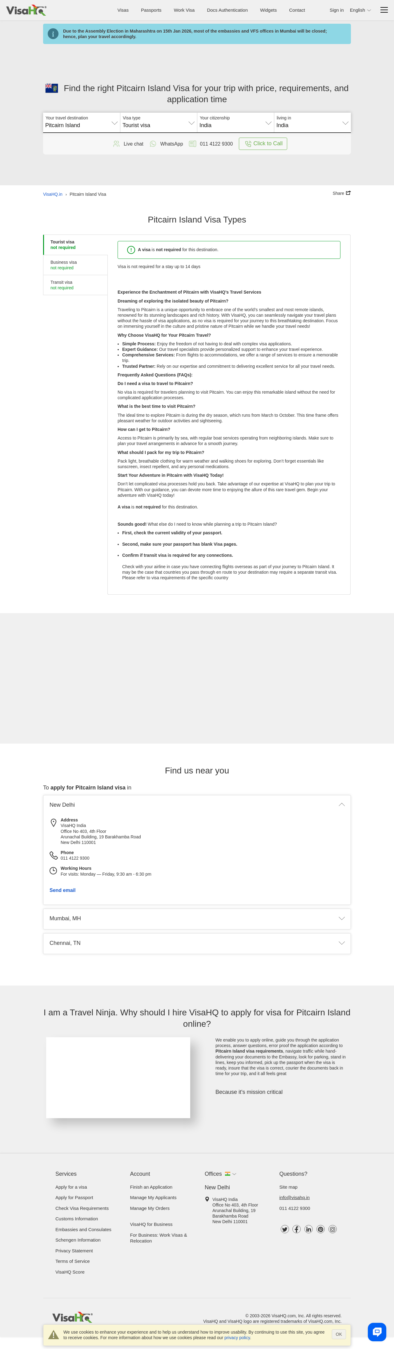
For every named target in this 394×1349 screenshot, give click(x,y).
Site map (288, 1187)
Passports (151, 10)
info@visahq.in (294, 1197)
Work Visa (184, 10)
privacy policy (237, 1337)
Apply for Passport (74, 1197)
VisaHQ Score (70, 1272)
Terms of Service (72, 1261)
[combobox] (81, 123)
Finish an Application (151, 1187)
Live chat (127, 144)
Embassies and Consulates (83, 1229)
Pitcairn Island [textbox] (62, 125)
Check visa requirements (82, 1208)
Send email (62, 890)
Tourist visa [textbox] (136, 125)
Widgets (268, 10)
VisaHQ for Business (151, 1224)
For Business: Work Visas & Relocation (158, 1238)
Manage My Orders (150, 1208)
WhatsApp (165, 144)
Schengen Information (78, 1240)
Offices (213, 1174)
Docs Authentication (227, 10)
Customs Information (76, 1218)
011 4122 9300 (294, 1208)
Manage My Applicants (153, 1197)
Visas (123, 10)
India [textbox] (205, 125)
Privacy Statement (74, 1250)
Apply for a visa (71, 1187)
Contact (297, 10)
